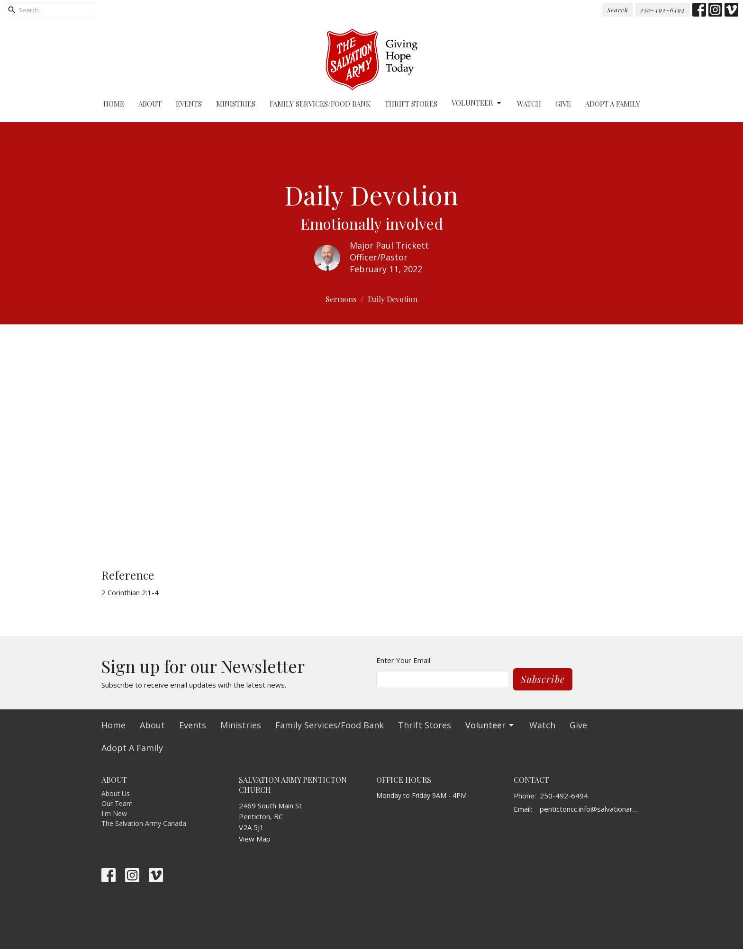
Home (113, 103)
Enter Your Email (403, 660)
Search (617, 10)
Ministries (235, 103)
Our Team (117, 803)
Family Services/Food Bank (320, 103)
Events (189, 103)
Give (563, 103)
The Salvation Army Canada (143, 823)
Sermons (341, 299)
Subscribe (543, 678)
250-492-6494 (662, 10)
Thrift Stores (411, 103)
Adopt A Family (612, 103)
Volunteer (477, 103)
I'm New (114, 813)
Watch (529, 103)
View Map (255, 838)
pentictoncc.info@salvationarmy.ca (591, 809)
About (150, 103)
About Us (115, 793)
